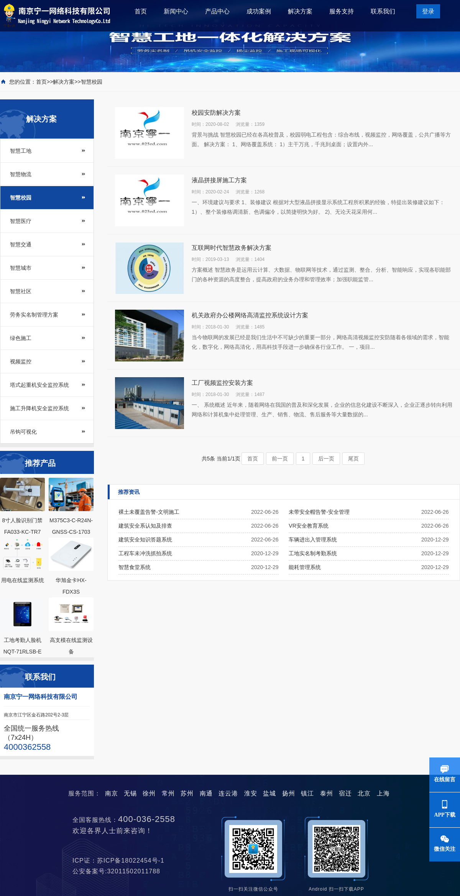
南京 (111, 793)
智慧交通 (20, 244)
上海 (383, 793)
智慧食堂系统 (134, 567)
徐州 (149, 793)
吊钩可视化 (23, 432)
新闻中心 (176, 11)
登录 (428, 11)
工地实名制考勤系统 (313, 553)
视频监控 (20, 361)
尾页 (353, 458)
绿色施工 (20, 338)
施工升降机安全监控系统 (39, 408)
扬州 (288, 793)
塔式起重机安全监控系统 (39, 385)
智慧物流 (20, 174)
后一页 (326, 458)
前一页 (280, 458)
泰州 (326, 793)
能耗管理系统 (305, 567)
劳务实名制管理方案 (34, 315)
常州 (168, 793)
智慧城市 (20, 268)
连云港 (228, 793)
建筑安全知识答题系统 (145, 539)
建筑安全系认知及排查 (145, 526)
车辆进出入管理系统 (313, 539)
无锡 (130, 793)
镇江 (307, 793)
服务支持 (341, 11)
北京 (364, 793)
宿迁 (345, 793)
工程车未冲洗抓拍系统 (145, 553)
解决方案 (300, 11)
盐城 (269, 793)
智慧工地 (20, 151)
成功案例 (258, 11)
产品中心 (217, 11)
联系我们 (383, 11)
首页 (141, 11)
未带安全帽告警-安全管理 (319, 512)
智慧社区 (20, 291)
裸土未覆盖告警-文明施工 (148, 512)
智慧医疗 (20, 221)
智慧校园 (91, 82)
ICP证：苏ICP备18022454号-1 (121, 860)
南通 (206, 793)
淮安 (250, 793)
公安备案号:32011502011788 (119, 871)
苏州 (187, 793)
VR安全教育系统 (308, 526)
